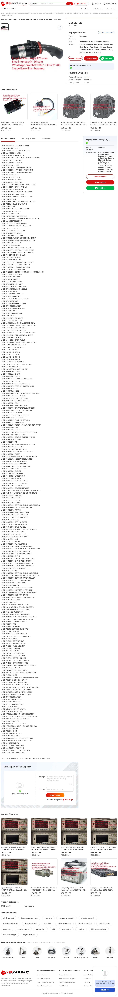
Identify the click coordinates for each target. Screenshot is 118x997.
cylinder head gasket (10, 923)
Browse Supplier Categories (67, 982)
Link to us (87, 982)
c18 (53, 929)
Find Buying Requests (43, 978)
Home (2, 13)
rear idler (81, 929)
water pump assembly (66, 918)
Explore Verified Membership (45, 982)
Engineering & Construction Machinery (42, 13)
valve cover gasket (64, 923)
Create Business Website (44, 986)
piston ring (48, 918)
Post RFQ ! (67, 800)
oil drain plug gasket (85, 923)
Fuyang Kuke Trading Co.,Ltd (80, 65)
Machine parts (29, 906)
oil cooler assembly (87, 918)
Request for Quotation (65, 975)
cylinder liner (40, 929)
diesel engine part (31, 923)
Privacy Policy (88, 986)
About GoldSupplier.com (91, 975)
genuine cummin (23, 929)
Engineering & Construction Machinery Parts (69, 13)
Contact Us (87, 978)
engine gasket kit (29, 935)
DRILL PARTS (6, 906)
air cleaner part (8, 918)
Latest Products (63, 986)
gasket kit (47, 923)
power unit (7, 929)
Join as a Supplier (42, 975)
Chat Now (105, 990)
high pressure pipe (9, 935)
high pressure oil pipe (98, 929)
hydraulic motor (104, 923)
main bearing (66, 929)
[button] (2, 951)
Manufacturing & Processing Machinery (18, 13)
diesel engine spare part (29, 918)
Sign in (108, 3)
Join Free (114, 3)
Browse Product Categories (67, 978)
